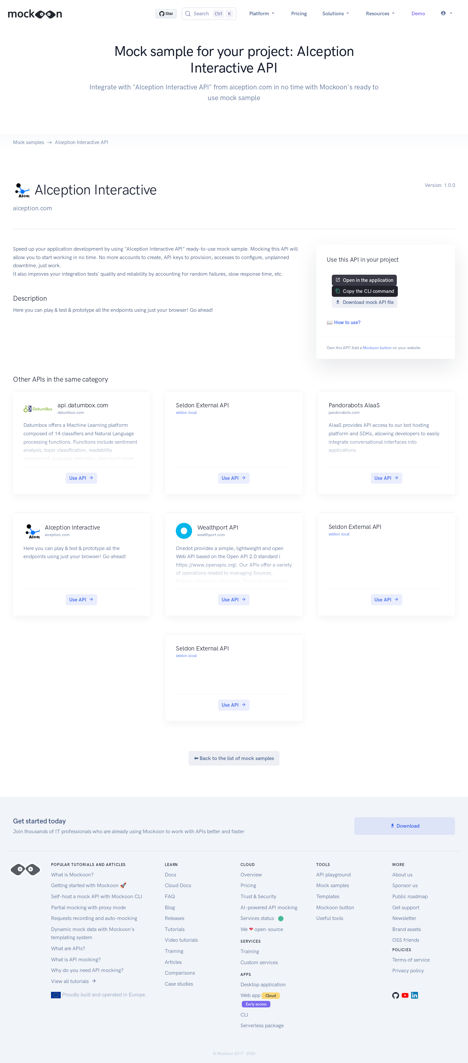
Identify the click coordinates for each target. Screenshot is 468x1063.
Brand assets (406, 929)
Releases (174, 918)
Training (174, 951)
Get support (405, 907)
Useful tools (329, 918)
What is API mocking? (76, 959)
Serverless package (262, 1025)
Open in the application (364, 280)
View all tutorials (74, 981)
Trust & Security (258, 896)
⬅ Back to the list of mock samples (234, 758)
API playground (333, 875)
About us (402, 875)
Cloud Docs (178, 885)
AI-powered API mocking (268, 907)
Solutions (336, 13)
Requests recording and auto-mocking (94, 918)
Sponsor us (405, 885)
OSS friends (405, 940)
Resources (381, 13)
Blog (170, 907)
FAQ (170, 896)
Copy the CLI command (364, 291)
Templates (327, 896)
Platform (262, 13)
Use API (81, 478)
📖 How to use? (343, 322)
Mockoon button (377, 348)
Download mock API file (364, 302)
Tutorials (175, 929)
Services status (262, 918)
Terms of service (411, 960)
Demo (418, 13)
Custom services (259, 962)
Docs (170, 875)
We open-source (261, 929)
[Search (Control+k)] (209, 13)
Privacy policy (408, 970)
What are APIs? (68, 948)
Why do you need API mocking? (87, 970)
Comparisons (180, 973)
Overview (251, 875)
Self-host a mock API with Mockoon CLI (96, 896)
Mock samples (28, 142)
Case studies (179, 984)
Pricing (299, 13)
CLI (244, 1015)
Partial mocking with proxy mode (88, 907)
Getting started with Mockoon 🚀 (88, 885)
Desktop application (263, 984)
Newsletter (404, 918)
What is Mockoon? (72, 875)
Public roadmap (410, 896)
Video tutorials (181, 940)
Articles (173, 962)
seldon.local (186, 412)
